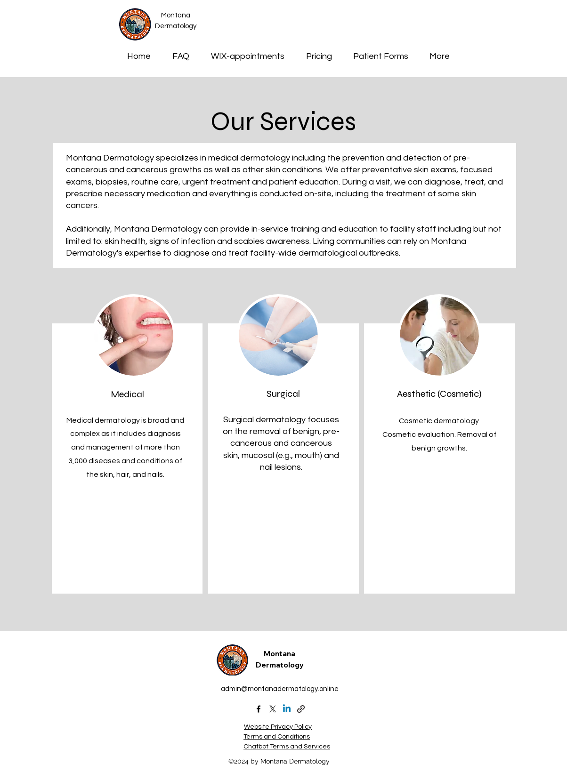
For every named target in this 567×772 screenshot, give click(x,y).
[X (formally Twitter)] (272, 709)
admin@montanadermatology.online (280, 688)
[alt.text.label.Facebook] (258, 709)
